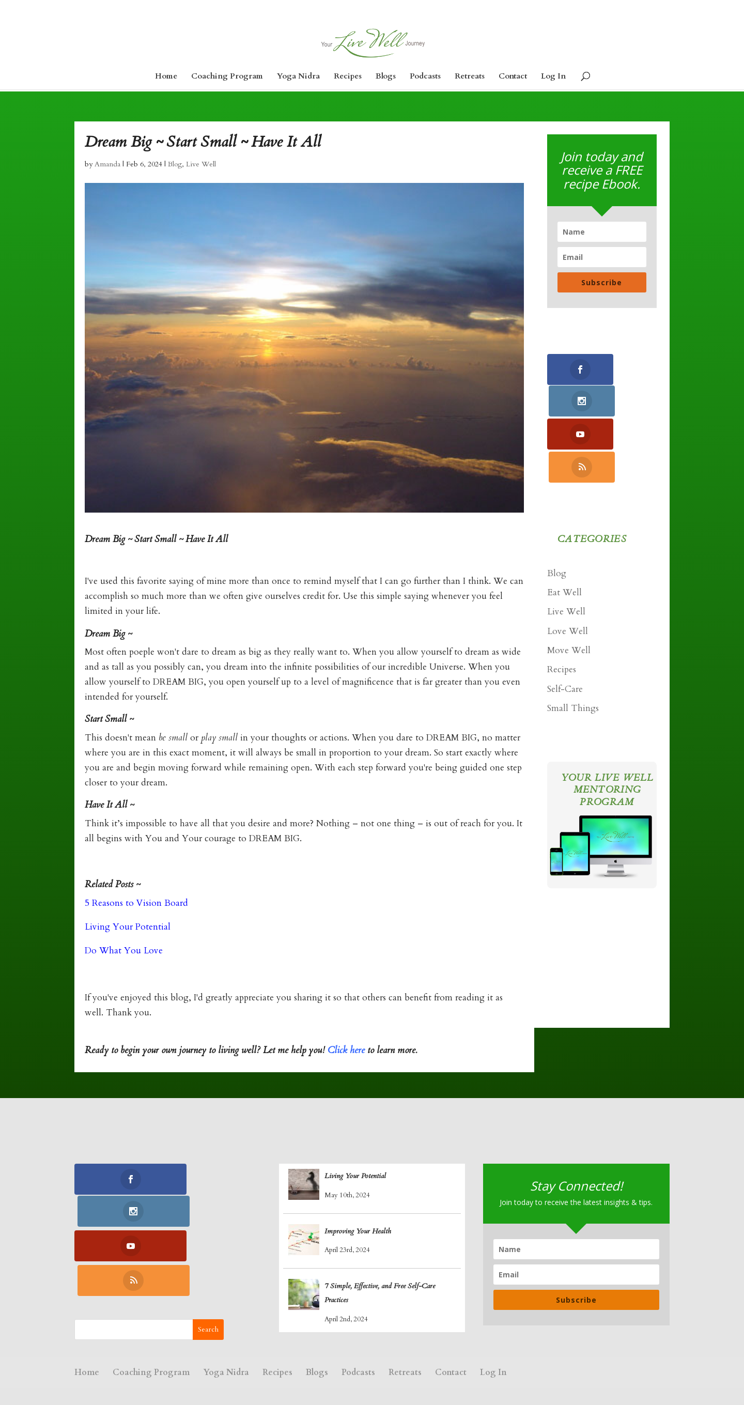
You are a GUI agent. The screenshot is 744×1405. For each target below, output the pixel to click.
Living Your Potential (128, 927)
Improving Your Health (357, 1231)
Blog (175, 164)
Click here (346, 1050)
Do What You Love (124, 950)
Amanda (107, 164)
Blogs (386, 76)
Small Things (573, 644)
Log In (553, 76)
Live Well (201, 164)
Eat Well (564, 528)
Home (166, 76)
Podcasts (425, 76)
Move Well (569, 586)
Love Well (567, 567)
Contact (513, 76)
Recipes (348, 76)
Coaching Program (227, 76)
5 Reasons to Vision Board (136, 903)
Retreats (470, 76)
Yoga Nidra (298, 76)
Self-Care (565, 624)
